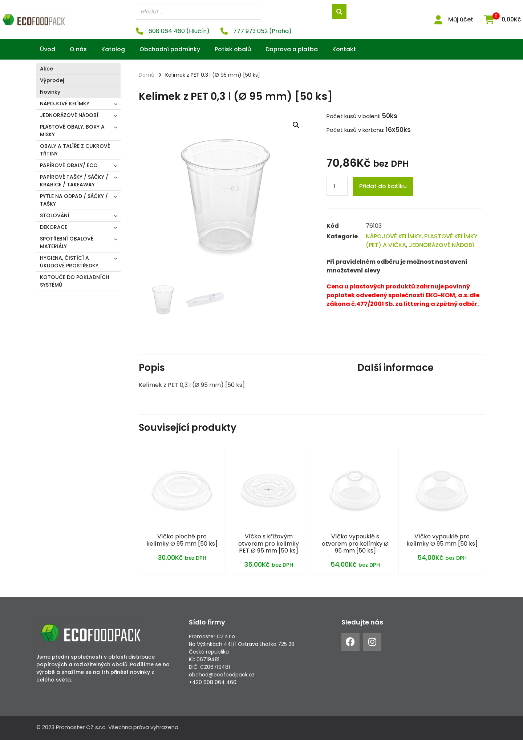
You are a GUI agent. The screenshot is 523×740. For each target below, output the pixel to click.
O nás (78, 49)
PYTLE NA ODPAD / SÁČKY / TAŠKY (74, 199)
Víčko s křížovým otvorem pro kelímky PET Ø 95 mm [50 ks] (268, 543)
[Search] (339, 11)
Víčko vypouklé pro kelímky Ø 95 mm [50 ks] (442, 539)
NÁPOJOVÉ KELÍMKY (64, 103)
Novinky (50, 91)
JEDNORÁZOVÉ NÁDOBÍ (69, 114)
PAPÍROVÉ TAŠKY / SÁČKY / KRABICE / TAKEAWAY (74, 180)
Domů (146, 74)
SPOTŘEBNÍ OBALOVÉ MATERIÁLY (66, 242)
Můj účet (460, 19)
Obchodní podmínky (169, 49)
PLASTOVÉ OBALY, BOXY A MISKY (72, 130)
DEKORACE (53, 226)
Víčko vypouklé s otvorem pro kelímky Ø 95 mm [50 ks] (355, 543)
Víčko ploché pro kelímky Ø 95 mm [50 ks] (182, 539)
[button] (296, 124)
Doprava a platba (291, 49)
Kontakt (344, 49)
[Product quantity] (337, 186)
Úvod (47, 49)
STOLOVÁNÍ (54, 215)
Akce (46, 68)
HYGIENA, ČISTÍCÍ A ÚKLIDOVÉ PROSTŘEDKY (69, 261)
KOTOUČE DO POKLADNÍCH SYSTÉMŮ (74, 280)
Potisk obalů (233, 49)
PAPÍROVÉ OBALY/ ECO (69, 165)
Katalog (113, 49)
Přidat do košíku (383, 186)
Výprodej (52, 80)
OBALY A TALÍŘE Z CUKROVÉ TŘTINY (75, 149)
